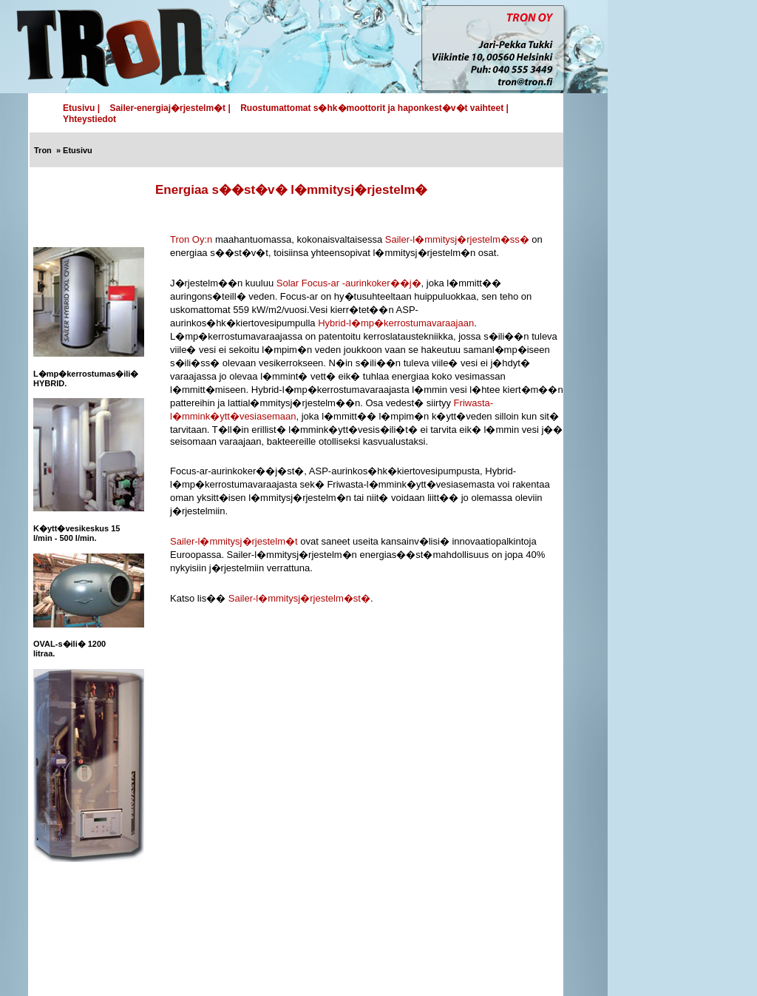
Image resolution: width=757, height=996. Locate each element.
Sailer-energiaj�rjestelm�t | (169, 108)
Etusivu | (81, 108)
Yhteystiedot (89, 119)
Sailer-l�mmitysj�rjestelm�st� (299, 598)
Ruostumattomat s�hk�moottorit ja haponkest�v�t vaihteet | (374, 108)
